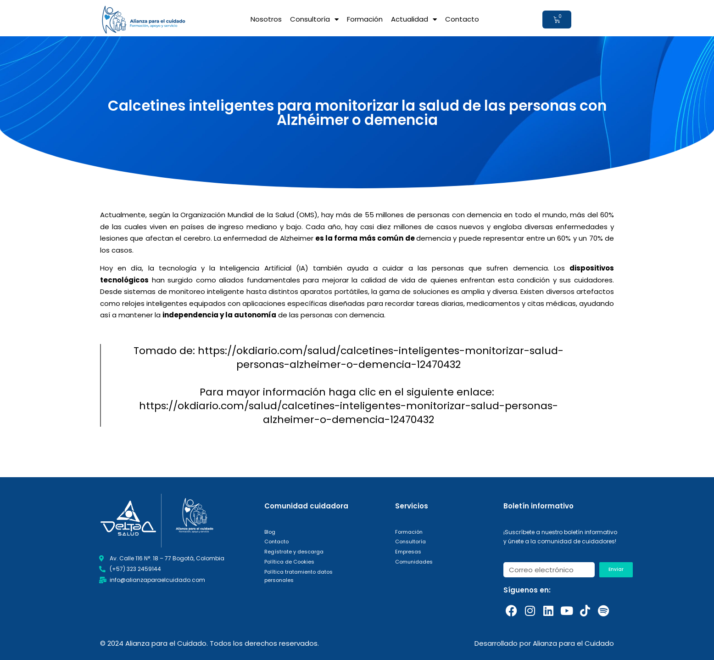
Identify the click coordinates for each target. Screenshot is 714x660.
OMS (306, 215)
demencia (434, 238)
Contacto (462, 19)
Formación (365, 19)
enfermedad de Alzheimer (268, 238)
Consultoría (314, 19)
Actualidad (414, 19)
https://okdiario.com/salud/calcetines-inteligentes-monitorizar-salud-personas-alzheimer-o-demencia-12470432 (348, 413)
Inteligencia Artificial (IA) (264, 268)
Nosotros (266, 19)
